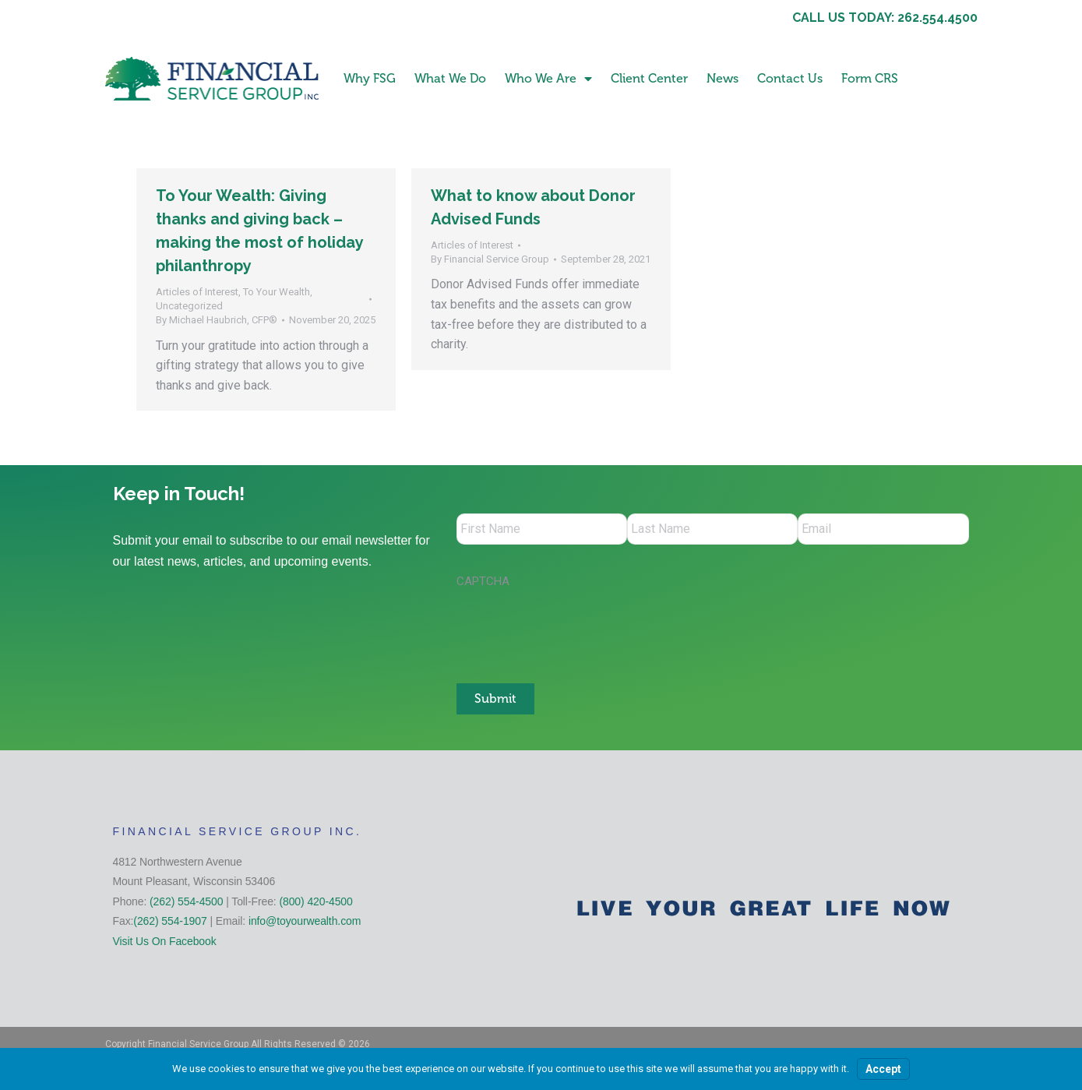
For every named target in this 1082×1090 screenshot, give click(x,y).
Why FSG (370, 78)
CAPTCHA (482, 581)
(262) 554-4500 (186, 901)
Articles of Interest (197, 292)
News (722, 78)
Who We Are (548, 79)
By (216, 320)
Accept (883, 1069)
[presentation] (574, 628)
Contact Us (790, 78)
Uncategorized (189, 306)
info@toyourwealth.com (304, 921)
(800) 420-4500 (315, 901)
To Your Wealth (276, 292)
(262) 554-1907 (169, 921)
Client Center (649, 78)
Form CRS (869, 78)
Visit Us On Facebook (165, 941)
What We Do (450, 78)
